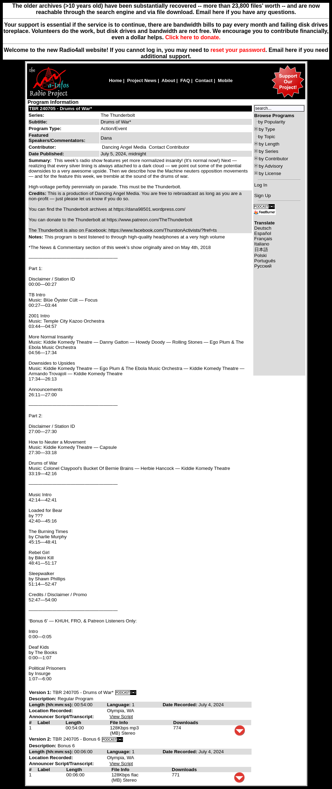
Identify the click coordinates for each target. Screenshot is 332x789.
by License (270, 173)
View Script (121, 716)
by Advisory (271, 166)
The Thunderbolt (117, 115)
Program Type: (45, 128)
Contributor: (42, 147)
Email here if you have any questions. (246, 12)
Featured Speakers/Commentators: (57, 138)
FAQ (185, 80)
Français (263, 238)
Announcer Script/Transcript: (61, 716)
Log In (260, 185)
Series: (36, 115)
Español (262, 233)
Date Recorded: (180, 704)
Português (265, 260)
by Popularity (271, 121)
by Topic (266, 136)
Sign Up (262, 195)
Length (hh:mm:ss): (51, 704)
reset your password (238, 50)
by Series (269, 151)
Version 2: (40, 739)
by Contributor (273, 158)
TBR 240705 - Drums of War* (60, 108)
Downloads (185, 722)
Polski (260, 255)
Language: (119, 704)
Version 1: (40, 692)
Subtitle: (38, 121)
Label (44, 722)
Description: (43, 698)
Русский (263, 266)
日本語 (261, 249)
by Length (269, 144)
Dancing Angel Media (124, 147)
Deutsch (263, 228)
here (291, 50)
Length (73, 722)
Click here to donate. (192, 37)
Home (115, 80)
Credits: (38, 193)
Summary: (41, 160)
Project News (142, 80)
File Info (119, 722)
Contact (204, 80)
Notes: (37, 237)
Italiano (261, 244)
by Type (267, 129)
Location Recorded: (51, 710)
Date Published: (46, 153)
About (168, 80)
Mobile (225, 80)
